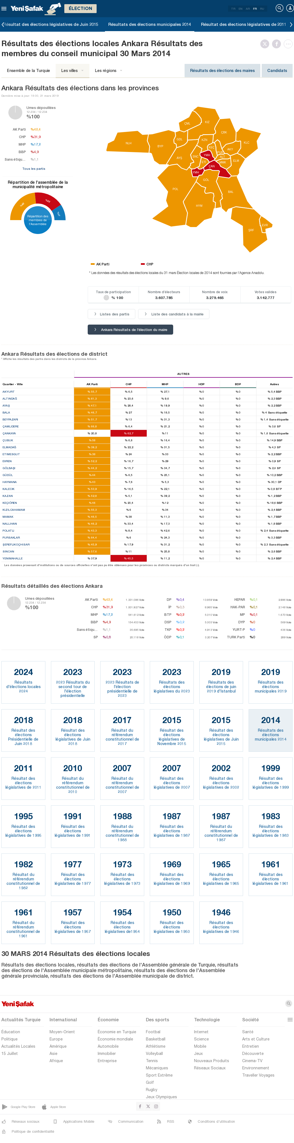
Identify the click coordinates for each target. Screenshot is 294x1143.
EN (240, 8)
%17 (58, 213)
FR (255, 8)
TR (233, 8)
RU (262, 8)
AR (248, 8)
